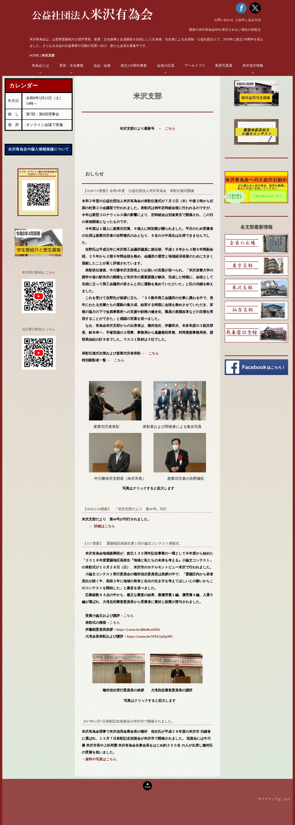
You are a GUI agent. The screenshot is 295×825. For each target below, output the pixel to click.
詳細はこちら (104, 526)
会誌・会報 (102, 65)
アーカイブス (194, 65)
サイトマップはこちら (274, 799)
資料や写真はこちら (100, 759)
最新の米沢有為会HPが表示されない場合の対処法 (225, 29)
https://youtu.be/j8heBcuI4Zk (138, 629)
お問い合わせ (223, 20)
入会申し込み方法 (248, 20)
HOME (34, 55)
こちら (50, 272)
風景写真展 (223, 65)
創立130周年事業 (134, 65)
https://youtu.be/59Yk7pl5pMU (150, 636)
